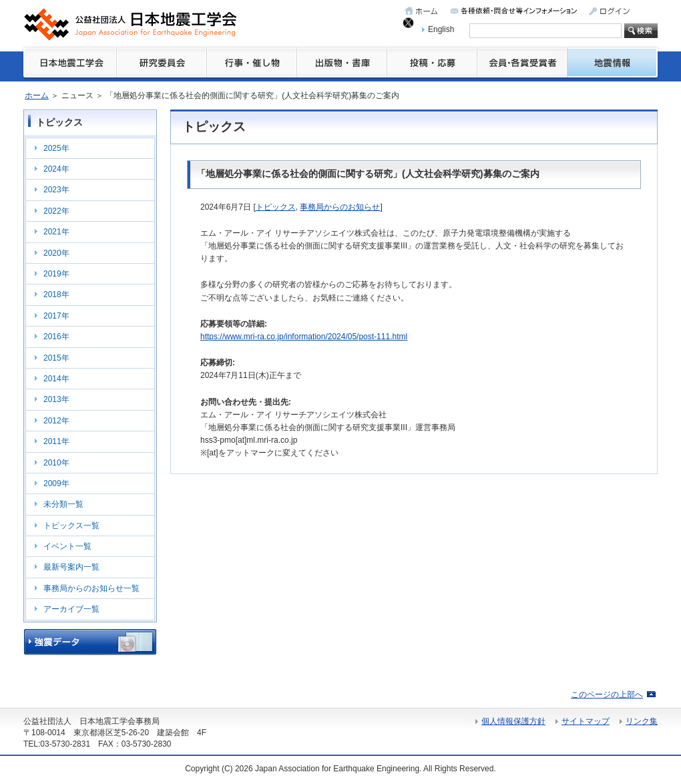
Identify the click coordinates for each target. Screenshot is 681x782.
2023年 (56, 189)
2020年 (56, 253)
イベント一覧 (67, 546)
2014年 (56, 378)
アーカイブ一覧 (71, 609)
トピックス (276, 207)
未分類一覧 (63, 504)
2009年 (56, 483)
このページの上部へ (607, 694)
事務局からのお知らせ (340, 207)
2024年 (56, 169)
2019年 (56, 273)
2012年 (56, 420)
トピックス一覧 (71, 525)
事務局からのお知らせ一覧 (91, 588)
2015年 (56, 358)
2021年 (56, 231)
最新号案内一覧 (71, 567)
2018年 (56, 294)
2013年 (56, 399)
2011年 (56, 441)
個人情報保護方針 (513, 721)
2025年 (56, 148)
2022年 (56, 211)
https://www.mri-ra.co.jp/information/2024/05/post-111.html (303, 336)
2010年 (56, 462)
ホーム (37, 95)
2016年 (56, 336)
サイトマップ (585, 721)
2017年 (56, 316)
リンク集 (642, 721)
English (441, 29)
